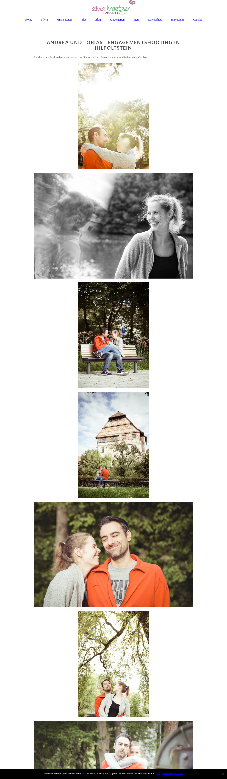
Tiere (136, 19)
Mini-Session (64, 19)
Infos (83, 19)
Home (28, 19)
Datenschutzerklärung (173, 773)
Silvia (44, 19)
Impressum (177, 19)
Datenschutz (155, 19)
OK (158, 773)
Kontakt (197, 19)
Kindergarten (117, 19)
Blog (98, 19)
